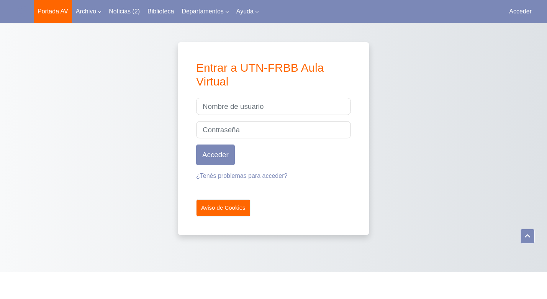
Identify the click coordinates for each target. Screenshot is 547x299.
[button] (527, 236)
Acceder (520, 11)
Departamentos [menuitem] (202, 11)
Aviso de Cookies (223, 207)
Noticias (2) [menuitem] (124, 11)
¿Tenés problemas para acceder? (241, 175)
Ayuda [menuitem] (245, 11)
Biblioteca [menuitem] (160, 11)
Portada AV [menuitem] (53, 11)
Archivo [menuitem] (86, 11)
